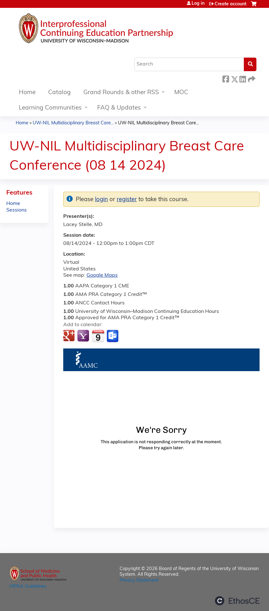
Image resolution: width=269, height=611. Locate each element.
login (101, 200)
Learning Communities (50, 108)
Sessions (16, 210)
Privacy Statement (139, 580)
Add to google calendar (69, 336)
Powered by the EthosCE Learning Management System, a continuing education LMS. (237, 600)
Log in (198, 4)
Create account (230, 4)
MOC (181, 93)
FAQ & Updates (119, 108)
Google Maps (102, 275)
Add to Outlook (113, 336)
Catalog (59, 93)
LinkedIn (242, 78)
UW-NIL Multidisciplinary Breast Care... (73, 123)
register (127, 200)
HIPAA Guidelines (27, 586)
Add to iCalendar (98, 336)
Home (27, 93)
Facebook (225, 78)
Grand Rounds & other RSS (121, 93)
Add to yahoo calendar (83, 336)
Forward (251, 78)
